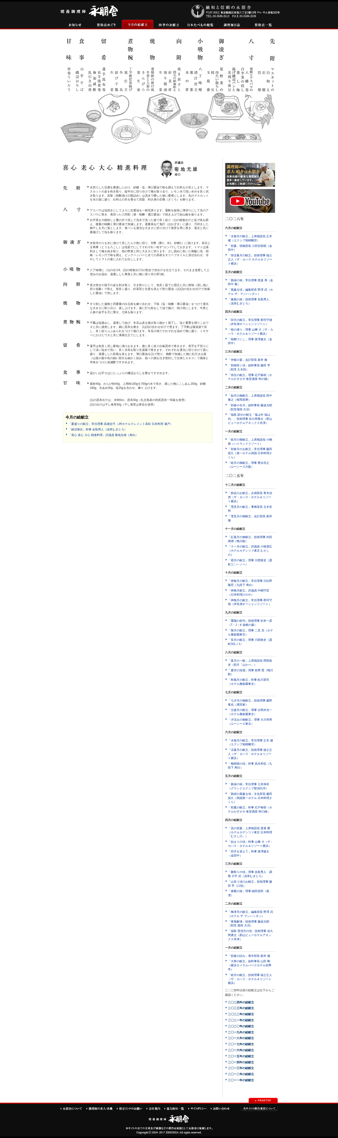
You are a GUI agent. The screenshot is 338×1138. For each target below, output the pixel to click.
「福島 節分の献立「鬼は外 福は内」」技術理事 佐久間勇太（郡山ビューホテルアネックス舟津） (250, 419)
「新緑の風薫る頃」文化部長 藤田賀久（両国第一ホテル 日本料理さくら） (250, 798)
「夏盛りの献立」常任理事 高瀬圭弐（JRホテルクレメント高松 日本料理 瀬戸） (120, 424)
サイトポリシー (199, 1108)
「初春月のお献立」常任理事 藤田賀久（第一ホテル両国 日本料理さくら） (250, 453)
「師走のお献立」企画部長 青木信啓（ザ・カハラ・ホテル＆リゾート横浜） (250, 497)
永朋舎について (73, 1108)
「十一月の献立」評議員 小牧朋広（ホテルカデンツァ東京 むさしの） (250, 550)
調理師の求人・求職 (101, 1108)
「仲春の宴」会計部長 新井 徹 (247, 360)
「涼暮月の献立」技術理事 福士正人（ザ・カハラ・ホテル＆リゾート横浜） (250, 754)
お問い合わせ (222, 1108)
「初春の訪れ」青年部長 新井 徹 (249, 956)
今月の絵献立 (137, 24)
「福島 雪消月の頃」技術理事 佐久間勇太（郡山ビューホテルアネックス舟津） (250, 935)
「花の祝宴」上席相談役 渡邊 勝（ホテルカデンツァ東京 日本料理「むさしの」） (250, 832)
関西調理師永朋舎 (90, 10)
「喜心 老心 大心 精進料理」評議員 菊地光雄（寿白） (103, 435)
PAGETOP (263, 1100)
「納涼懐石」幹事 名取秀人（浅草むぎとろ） (97, 429)
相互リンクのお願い (131, 1108)
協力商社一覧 (176, 1108)
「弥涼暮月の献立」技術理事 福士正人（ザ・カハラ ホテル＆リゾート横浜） (250, 259)
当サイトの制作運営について (259, 1108)
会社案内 (155, 1108)
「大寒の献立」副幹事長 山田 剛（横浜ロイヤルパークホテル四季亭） (249, 965)
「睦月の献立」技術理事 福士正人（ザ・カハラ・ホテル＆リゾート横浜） (250, 979)
